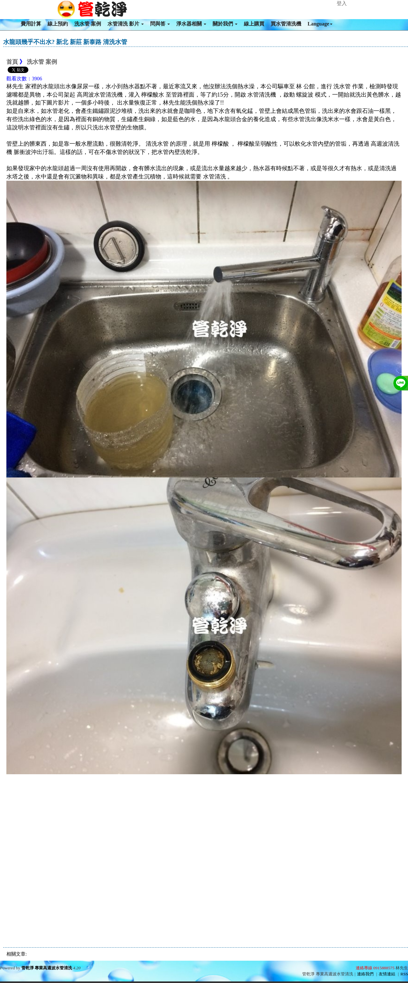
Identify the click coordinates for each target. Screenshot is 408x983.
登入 (342, 3)
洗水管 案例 (87, 23)
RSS (404, 974)
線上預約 (57, 23)
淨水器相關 (191, 23)
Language (320, 23)
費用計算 (31, 23)
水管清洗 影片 (125, 23)
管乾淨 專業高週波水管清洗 (46, 967)
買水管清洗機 (286, 23)
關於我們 (225, 23)
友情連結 (387, 974)
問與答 (160, 23)
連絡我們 (365, 974)
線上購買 (254, 23)
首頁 (12, 62)
